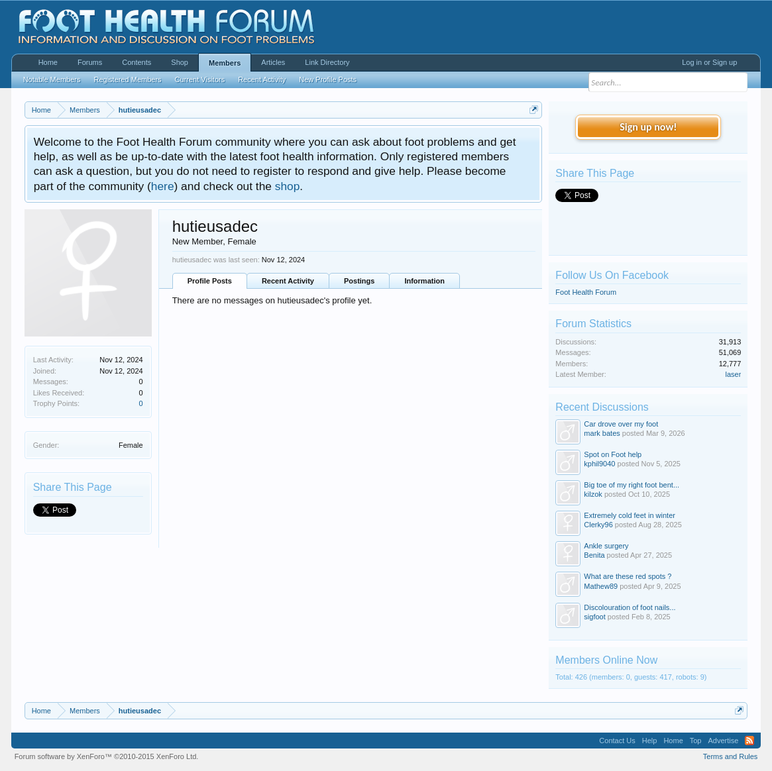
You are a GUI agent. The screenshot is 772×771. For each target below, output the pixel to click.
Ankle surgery (606, 546)
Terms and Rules (730, 756)
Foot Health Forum (585, 292)
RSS (749, 740)
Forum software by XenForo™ (107, 756)
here (162, 186)
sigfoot (594, 617)
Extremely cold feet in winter (629, 515)
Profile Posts (210, 281)
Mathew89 (601, 586)
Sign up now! (648, 127)
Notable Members (52, 79)
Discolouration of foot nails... (629, 607)
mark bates (602, 433)
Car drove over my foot (621, 424)
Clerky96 (598, 525)
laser (734, 374)
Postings (359, 281)
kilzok (593, 494)
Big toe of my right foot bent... (631, 485)
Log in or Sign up (709, 62)
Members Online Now (606, 660)
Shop (179, 62)
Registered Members (127, 79)
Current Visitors (200, 79)
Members (225, 63)
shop (287, 186)
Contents (136, 62)
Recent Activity (288, 281)
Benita (594, 555)
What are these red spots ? (627, 576)
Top (696, 741)
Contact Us (617, 741)
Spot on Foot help (612, 454)
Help (649, 741)
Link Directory (327, 62)
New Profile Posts (328, 79)
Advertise (723, 741)
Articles (273, 62)
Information (424, 281)
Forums (90, 62)
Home (48, 62)
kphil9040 (599, 464)
